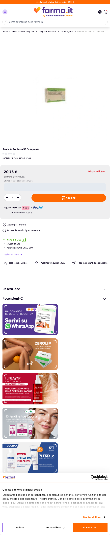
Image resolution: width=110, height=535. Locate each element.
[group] (9, 153)
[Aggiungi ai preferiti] (14, 225)
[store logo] (52, 12)
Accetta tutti (90, 527)
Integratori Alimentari (47, 31)
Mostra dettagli (92, 517)
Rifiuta (20, 527)
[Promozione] (55, 319)
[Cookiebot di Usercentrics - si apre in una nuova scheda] (93, 477)
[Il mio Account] (100, 12)
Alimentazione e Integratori (23, 31)
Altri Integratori (66, 31)
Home (5, 31)
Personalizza (55, 527)
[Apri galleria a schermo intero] (55, 91)
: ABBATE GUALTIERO (23, 247)
